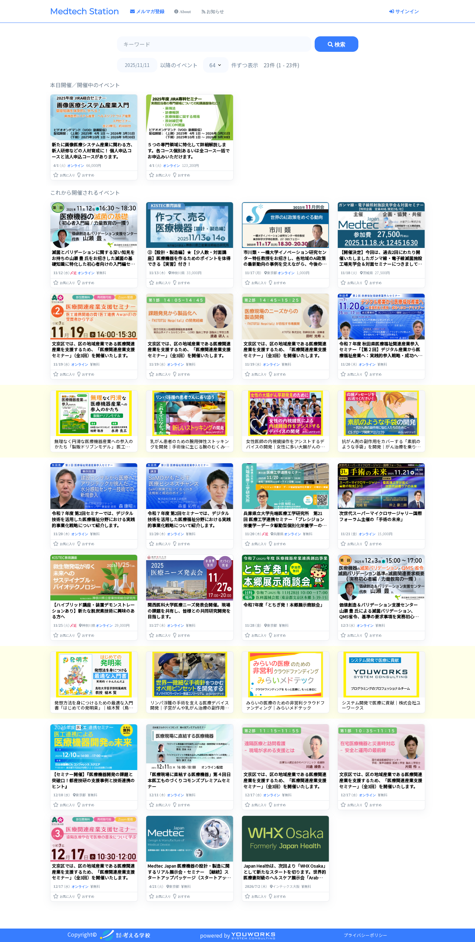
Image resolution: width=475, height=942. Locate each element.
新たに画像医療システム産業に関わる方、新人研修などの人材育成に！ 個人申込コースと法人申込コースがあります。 (93, 150)
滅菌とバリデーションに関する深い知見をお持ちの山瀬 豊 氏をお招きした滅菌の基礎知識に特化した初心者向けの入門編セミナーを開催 (93, 261)
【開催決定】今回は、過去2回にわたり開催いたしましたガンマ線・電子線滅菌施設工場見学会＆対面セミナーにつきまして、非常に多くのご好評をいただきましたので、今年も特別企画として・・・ (380, 264)
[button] (64, 173)
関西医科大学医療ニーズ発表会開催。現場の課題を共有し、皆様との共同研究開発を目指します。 (189, 611)
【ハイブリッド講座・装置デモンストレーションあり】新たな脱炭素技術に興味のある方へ (93, 611)
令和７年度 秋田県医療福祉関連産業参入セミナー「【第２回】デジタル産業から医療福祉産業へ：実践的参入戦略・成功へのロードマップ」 (380, 352)
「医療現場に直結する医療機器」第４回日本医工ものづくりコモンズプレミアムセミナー (189, 780)
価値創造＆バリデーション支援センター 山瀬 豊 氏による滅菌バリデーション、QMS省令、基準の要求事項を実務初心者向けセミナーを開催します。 (379, 614)
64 (212, 65)
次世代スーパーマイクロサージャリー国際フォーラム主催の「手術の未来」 (380, 516)
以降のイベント (179, 65)
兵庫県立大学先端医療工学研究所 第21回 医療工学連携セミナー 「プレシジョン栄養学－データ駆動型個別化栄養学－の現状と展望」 (284, 522)
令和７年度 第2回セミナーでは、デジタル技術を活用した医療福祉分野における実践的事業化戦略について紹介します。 (93, 519)
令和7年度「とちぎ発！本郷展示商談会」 (283, 605)
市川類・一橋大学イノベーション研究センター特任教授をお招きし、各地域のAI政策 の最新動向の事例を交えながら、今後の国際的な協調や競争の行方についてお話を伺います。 (284, 264)
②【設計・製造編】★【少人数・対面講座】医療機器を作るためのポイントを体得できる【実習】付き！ (189, 258)
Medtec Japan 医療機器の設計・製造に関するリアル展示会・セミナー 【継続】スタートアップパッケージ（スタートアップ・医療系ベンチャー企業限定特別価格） (189, 875)
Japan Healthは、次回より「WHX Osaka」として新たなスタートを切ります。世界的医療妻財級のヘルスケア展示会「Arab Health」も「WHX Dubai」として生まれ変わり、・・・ (284, 878)
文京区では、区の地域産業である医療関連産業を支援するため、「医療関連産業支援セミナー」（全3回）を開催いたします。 (93, 349)
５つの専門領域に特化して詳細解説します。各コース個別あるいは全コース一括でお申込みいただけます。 (189, 150)
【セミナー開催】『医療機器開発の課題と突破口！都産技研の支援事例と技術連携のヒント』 (93, 780)
